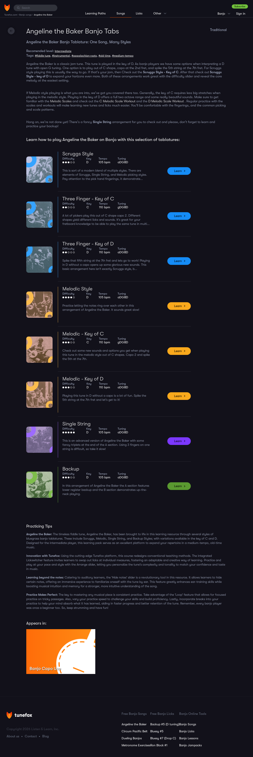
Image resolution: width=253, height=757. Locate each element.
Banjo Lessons (188, 738)
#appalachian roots (84, 55)
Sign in (240, 13)
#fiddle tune (42, 55)
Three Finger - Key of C (88, 199)
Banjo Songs (187, 724)
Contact (31, 736)
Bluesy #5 (156, 731)
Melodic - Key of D (82, 379)
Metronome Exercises (136, 745)
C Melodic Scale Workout (117, 101)
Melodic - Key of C (83, 334)
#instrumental (61, 55)
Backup (70, 469)
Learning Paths (95, 13)
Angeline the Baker (134, 724)
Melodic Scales (61, 101)
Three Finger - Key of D (88, 244)
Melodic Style (77, 289)
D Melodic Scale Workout (166, 101)
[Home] (7, 7)
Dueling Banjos (132, 738)
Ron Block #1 (158, 745)
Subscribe (239, 6)
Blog (45, 736)
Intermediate (63, 51)
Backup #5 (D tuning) (164, 724)
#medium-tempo (122, 55)
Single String (76, 424)
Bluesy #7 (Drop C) (163, 738)
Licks (139, 13)
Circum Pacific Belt (134, 731)
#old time (104, 55)
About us (13, 736)
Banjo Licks (186, 731)
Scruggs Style (77, 154)
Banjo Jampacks (190, 745)
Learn (178, 171)
